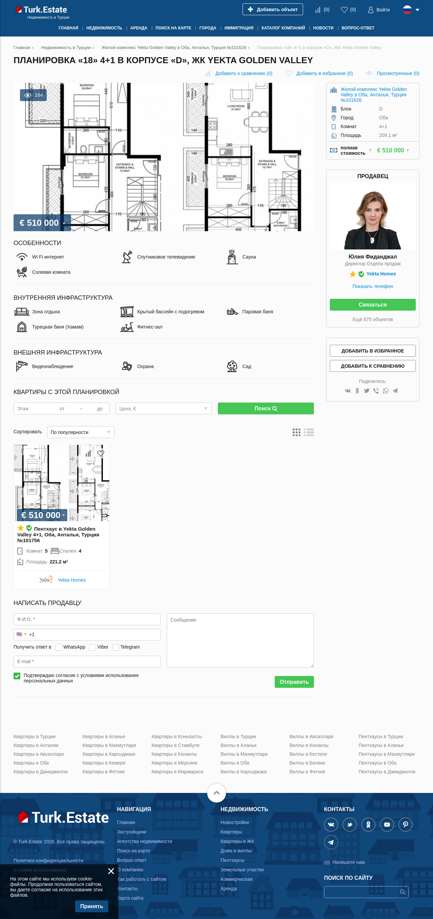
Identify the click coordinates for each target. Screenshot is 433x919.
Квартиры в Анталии (36, 745)
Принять (91, 906)
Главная (126, 822)
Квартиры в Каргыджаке (109, 754)
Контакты (127, 888)
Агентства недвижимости (144, 841)
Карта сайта (130, 898)
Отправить (294, 682)
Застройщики (131, 832)
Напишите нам (349, 862)
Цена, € (127, 408)
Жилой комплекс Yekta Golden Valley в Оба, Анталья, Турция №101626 (374, 95)
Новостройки (235, 822)
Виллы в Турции (238, 736)
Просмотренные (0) (398, 73)
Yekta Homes (72, 580)
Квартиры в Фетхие (104, 771)
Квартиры (231, 832)
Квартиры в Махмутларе (109, 745)
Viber (102, 647)
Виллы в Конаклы (309, 745)
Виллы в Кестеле (308, 754)
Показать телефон (372, 286)
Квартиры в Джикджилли (41, 771)
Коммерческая (236, 879)
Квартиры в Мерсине (175, 763)
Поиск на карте (133, 850)
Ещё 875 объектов (372, 319)
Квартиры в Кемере (104, 763)
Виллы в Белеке (307, 763)
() (326, 9)
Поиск (265, 408)
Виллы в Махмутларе (244, 754)
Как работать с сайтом (141, 879)
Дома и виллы (236, 850)
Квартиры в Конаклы (174, 754)
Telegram (130, 647)
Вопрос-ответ (131, 860)
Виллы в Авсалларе (312, 736)
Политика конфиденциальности (49, 860)
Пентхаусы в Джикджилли (387, 771)
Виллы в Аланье (239, 745)
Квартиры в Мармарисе (177, 771)
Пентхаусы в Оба (377, 763)
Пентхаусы (232, 860)
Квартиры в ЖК (237, 841)
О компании (130, 869)
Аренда (229, 888)
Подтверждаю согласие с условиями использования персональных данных (81, 678)
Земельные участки (242, 869)
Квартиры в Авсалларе (39, 754)
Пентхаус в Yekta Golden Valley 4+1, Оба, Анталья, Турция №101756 (58, 534)
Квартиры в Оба (31, 763)
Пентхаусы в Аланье (381, 745)
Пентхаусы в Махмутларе (387, 754)
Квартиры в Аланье (104, 736)
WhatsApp (74, 647)
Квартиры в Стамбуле (176, 745)
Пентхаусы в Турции (381, 736)
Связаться (373, 305)
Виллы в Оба (235, 763)
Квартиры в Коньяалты (177, 736)
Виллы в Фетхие (307, 771)
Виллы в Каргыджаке (244, 771)
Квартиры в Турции (34, 736)
